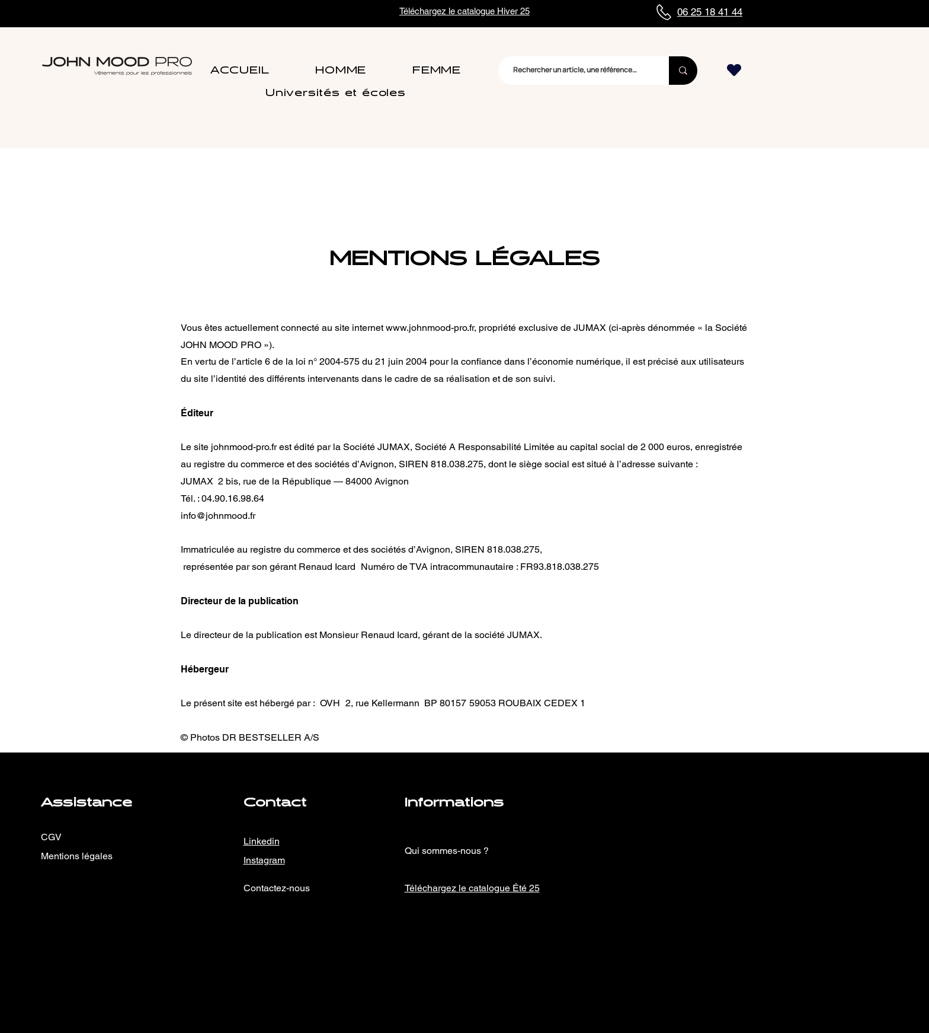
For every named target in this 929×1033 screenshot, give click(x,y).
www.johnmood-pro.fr (430, 327)
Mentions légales (77, 856)
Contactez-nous (277, 888)
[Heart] (734, 70)
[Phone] (663, 12)
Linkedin (262, 841)
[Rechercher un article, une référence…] (574, 70)
